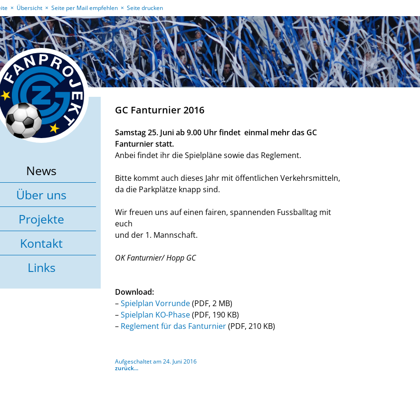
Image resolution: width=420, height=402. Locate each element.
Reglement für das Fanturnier (173, 326)
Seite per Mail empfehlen (84, 8)
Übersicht (29, 8)
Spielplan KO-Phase (155, 314)
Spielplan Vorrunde (155, 303)
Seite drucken (145, 8)
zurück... (126, 368)
